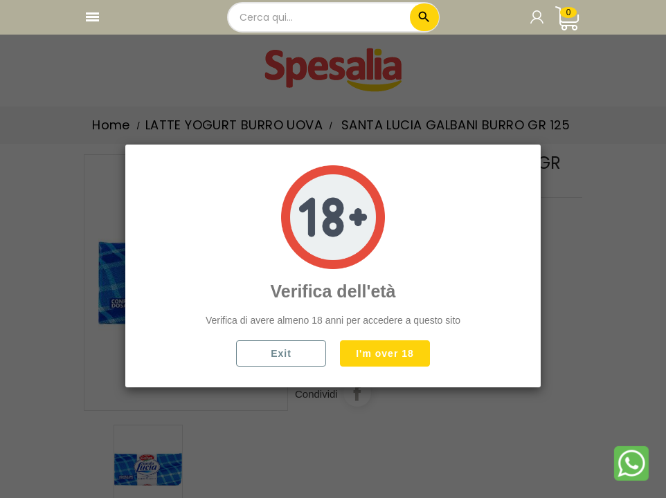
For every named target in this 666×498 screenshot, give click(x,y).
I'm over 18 (385, 353)
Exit (281, 353)
